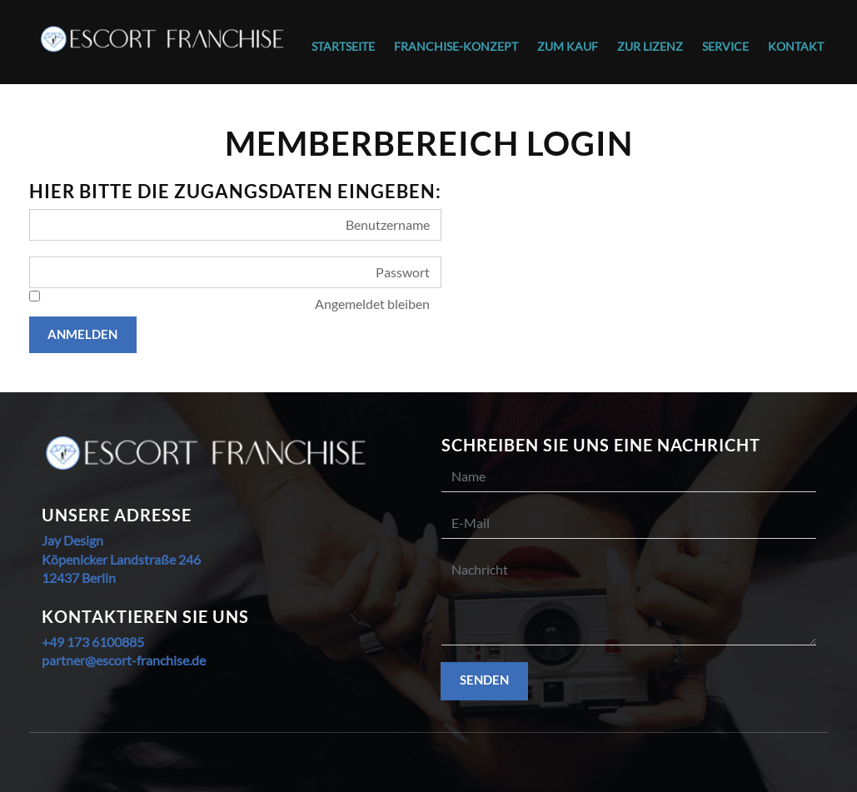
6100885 (116, 642)
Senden (484, 679)
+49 (53, 642)
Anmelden (82, 333)
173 (76, 642)
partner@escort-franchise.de (124, 660)
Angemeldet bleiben (372, 303)
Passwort (403, 272)
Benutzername (388, 224)
